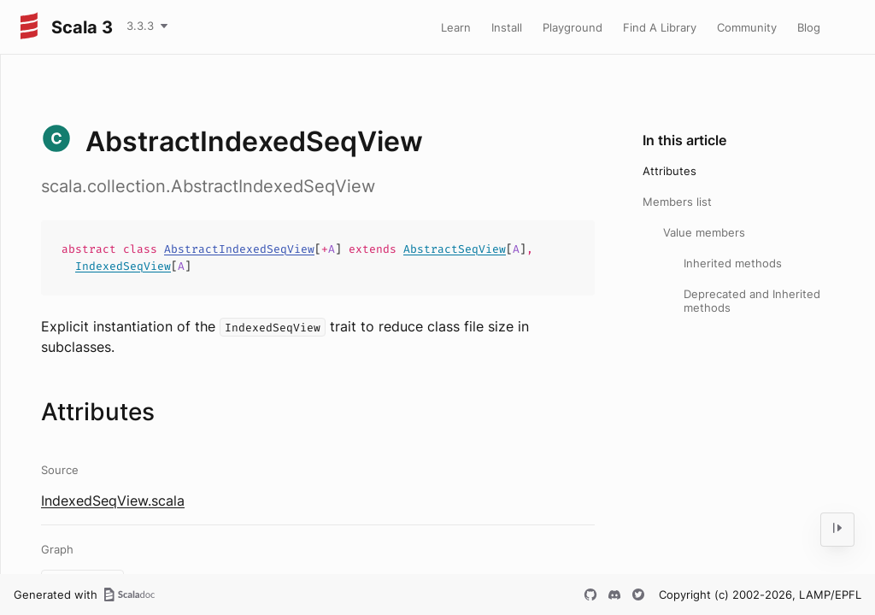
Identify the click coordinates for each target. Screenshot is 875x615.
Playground (572, 27)
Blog (808, 27)
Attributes (669, 171)
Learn (456, 27)
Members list (677, 201)
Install (506, 27)
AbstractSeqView (454, 249)
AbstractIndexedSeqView (239, 249)
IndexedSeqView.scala (113, 500)
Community (747, 27)
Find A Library (659, 27)
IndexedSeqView (123, 266)
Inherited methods (733, 263)
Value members (704, 232)
